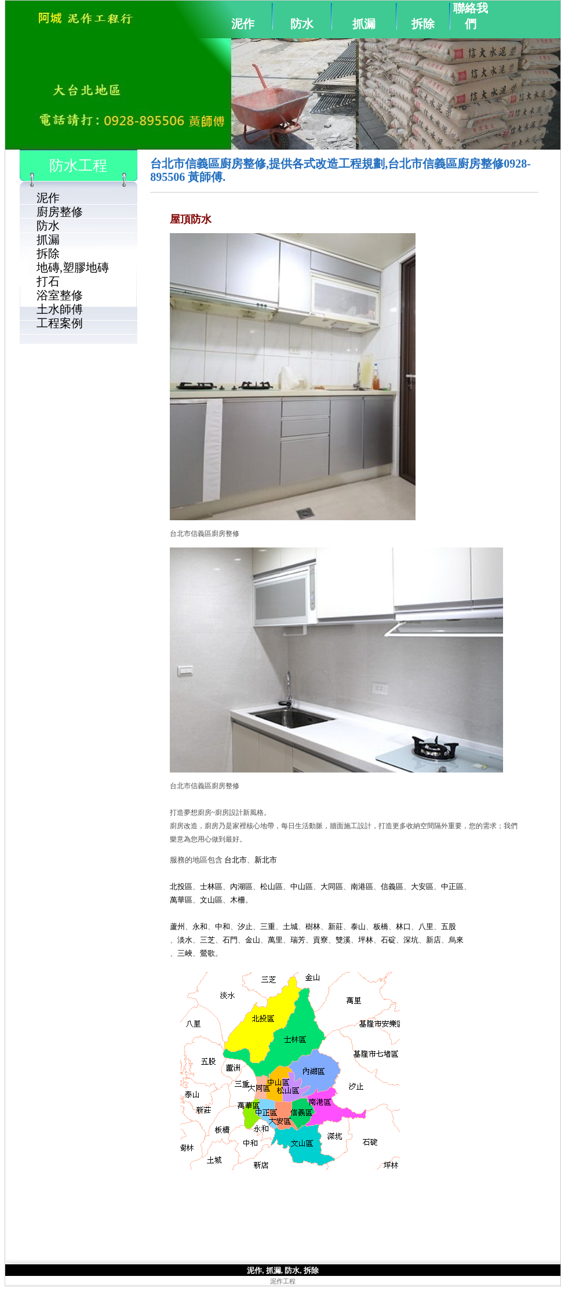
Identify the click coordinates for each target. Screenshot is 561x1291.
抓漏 (364, 23)
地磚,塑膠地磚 (73, 267)
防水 (302, 23)
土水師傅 (60, 309)
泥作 (242, 23)
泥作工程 (283, 1281)
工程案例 (60, 323)
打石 (48, 281)
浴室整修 (60, 295)
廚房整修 (60, 211)
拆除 (423, 23)
